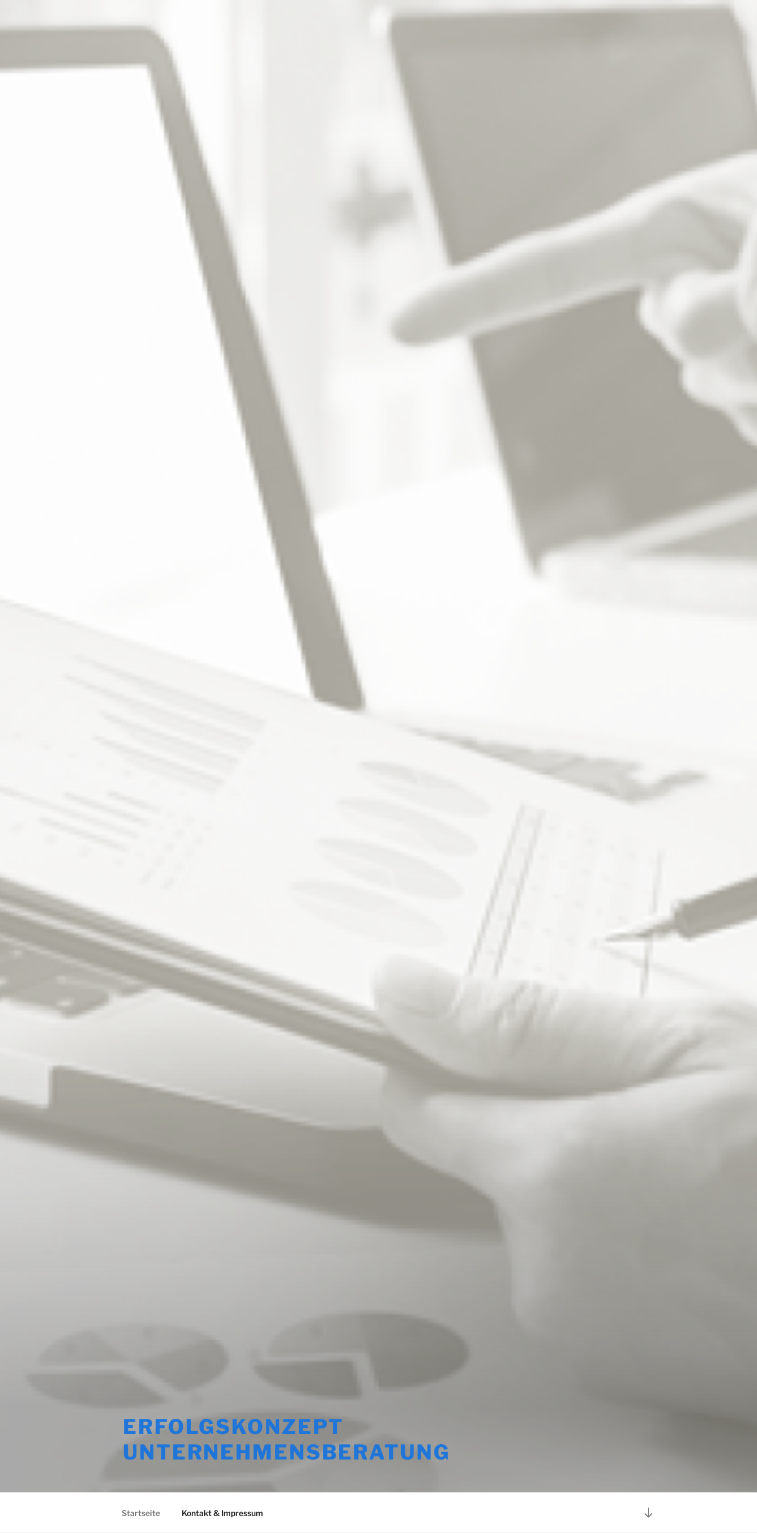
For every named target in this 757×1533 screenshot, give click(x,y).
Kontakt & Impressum (222, 1513)
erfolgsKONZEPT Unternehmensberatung (286, 1439)
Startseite (141, 1513)
